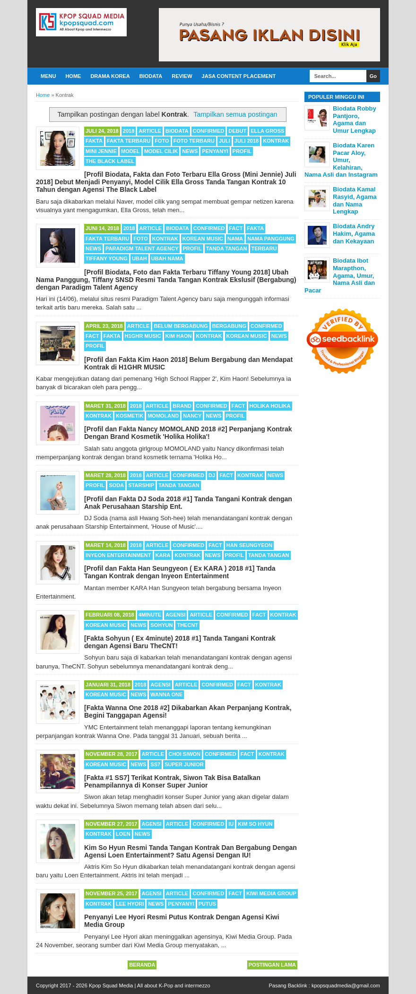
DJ (211, 475)
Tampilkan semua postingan (235, 114)
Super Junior (184, 764)
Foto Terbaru (194, 141)
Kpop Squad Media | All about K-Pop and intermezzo (149, 985)
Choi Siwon (184, 754)
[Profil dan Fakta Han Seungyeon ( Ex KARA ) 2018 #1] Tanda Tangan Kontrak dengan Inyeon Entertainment (180, 572)
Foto (162, 141)
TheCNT (187, 625)
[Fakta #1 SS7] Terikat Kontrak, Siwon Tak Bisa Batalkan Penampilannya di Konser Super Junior (172, 781)
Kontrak (276, 141)
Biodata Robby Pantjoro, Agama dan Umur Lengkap (354, 119)
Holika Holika (270, 406)
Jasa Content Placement (239, 76)
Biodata (150, 76)
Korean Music (202, 238)
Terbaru (264, 248)
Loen (123, 834)
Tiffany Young (107, 258)
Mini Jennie (101, 151)
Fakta (94, 141)
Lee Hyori (130, 904)
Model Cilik (161, 151)
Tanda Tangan (226, 248)
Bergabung (229, 326)
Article (150, 131)
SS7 (155, 764)
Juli (224, 141)
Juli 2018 (246, 141)
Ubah (139, 258)
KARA (163, 555)
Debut (237, 131)
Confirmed (209, 131)
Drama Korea (110, 76)
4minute (150, 614)
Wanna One (166, 694)
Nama (235, 238)
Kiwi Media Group (271, 893)
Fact (236, 228)
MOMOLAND (163, 416)
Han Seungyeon (249, 545)
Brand (182, 406)
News (190, 151)
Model (130, 151)
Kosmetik (129, 416)
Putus (207, 904)
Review (182, 76)
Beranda (142, 965)
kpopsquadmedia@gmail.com (346, 985)
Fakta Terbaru (128, 141)
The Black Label (110, 161)
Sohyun (161, 625)
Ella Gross (267, 131)
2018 (128, 131)
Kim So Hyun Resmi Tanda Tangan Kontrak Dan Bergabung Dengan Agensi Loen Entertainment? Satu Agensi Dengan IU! (190, 851)
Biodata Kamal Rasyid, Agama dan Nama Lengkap (355, 200)
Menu (48, 76)
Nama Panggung (271, 238)
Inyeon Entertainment (118, 555)
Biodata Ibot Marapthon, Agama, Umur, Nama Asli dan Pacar (339, 275)
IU (231, 824)
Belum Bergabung (181, 326)
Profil (242, 151)
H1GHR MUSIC (143, 336)
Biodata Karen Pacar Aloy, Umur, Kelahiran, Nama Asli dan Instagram (341, 160)
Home (73, 76)
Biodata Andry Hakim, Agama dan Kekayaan (354, 233)
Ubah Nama (167, 258)
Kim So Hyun (255, 824)
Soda (116, 485)
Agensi (175, 614)
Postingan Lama (272, 965)
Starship (141, 485)
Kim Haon (178, 336)
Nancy (192, 416)
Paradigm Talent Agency (141, 248)
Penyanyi (215, 151)
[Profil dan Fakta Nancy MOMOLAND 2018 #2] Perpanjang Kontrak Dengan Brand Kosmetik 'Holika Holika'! (188, 432)
